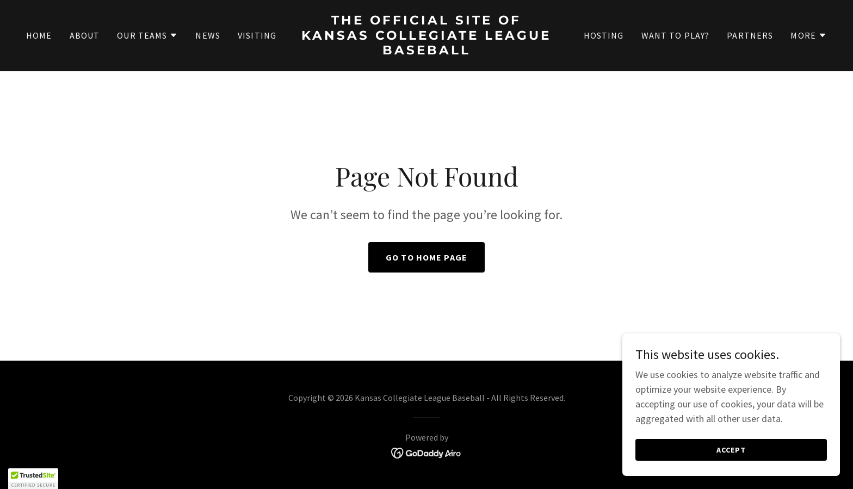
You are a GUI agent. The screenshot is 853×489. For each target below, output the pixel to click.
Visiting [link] (257, 35)
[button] (147, 35)
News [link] (207, 35)
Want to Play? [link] (675, 35)
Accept (731, 450)
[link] (426, 51)
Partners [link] (750, 35)
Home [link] (39, 35)
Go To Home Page (426, 257)
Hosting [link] (604, 35)
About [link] (85, 35)
